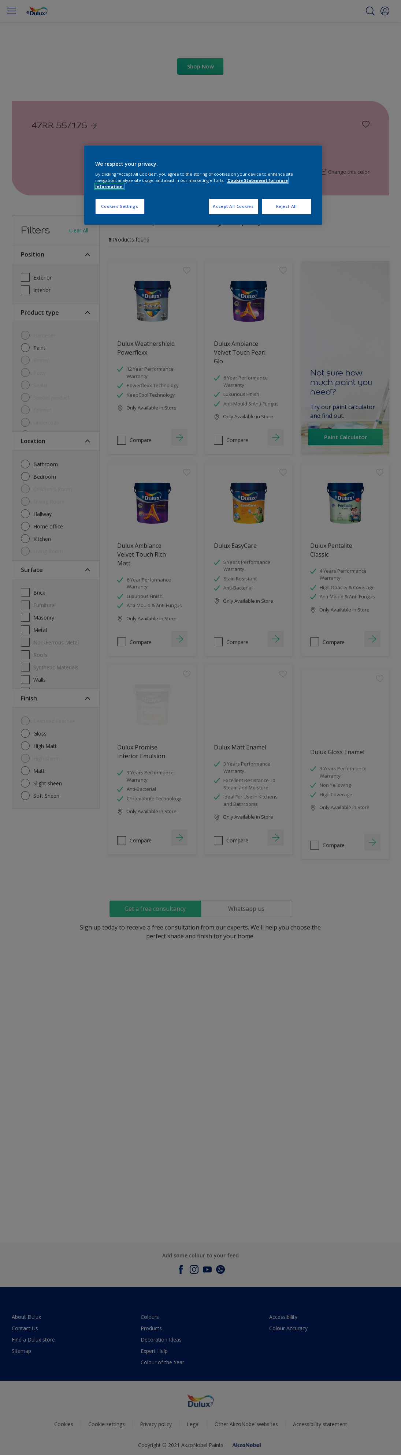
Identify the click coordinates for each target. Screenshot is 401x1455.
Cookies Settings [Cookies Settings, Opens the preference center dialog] (119, 206)
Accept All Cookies (233, 206)
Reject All (286, 206)
